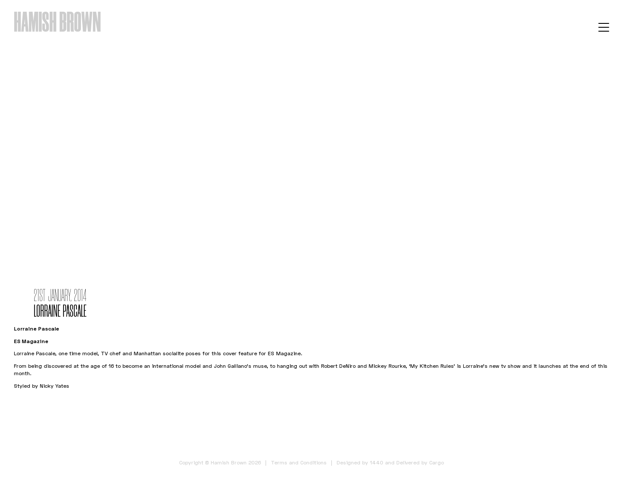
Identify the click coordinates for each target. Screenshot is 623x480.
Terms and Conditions (299, 462)
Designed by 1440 (360, 462)
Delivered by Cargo (420, 462)
